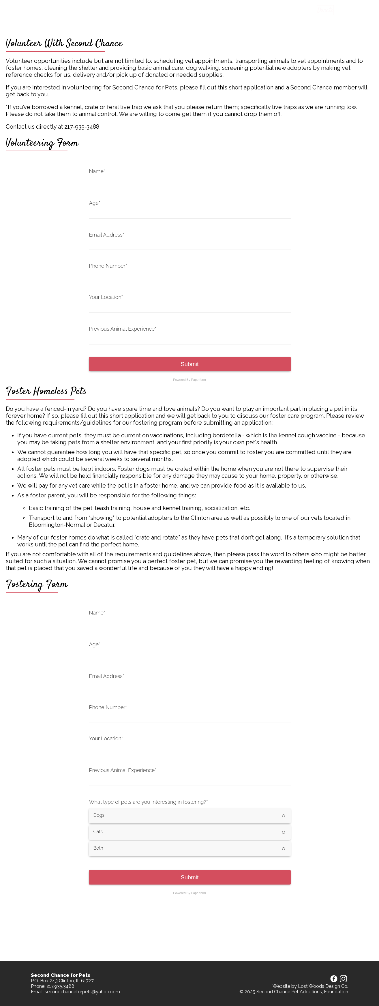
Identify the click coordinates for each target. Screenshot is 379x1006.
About (273, 10)
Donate (322, 10)
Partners (251, 10)
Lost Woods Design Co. (323, 986)
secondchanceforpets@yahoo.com (82, 991)
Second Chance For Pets (73, 11)
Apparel (205, 10)
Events (227, 10)
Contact (295, 10)
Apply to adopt (175, 10)
